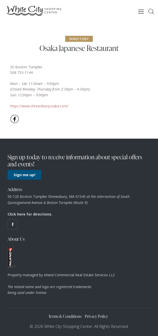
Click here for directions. (30, 214)
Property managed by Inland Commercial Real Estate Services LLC (61, 274)
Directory (79, 39)
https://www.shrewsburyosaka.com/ (39, 106)
